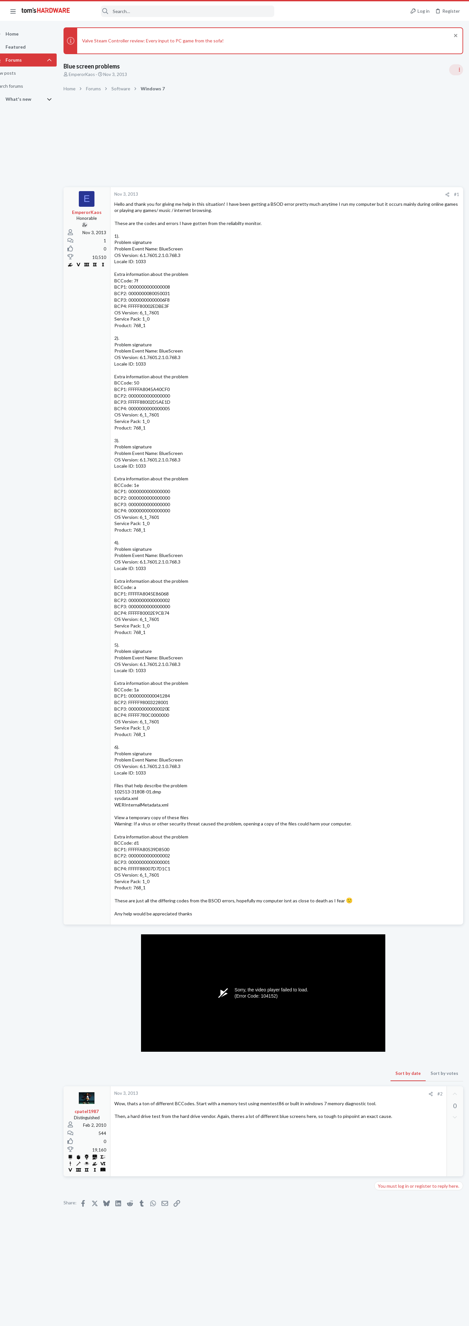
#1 (351, 194)
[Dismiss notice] (454, 36)
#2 (335, 1106)
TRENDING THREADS (386, 386)
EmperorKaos (93, 74)
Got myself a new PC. (408, 821)
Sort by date (303, 1086)
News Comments (393, 443)
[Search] (176, 11)
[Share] (342, 194)
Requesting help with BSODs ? (418, 764)
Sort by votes (339, 1086)
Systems (384, 474)
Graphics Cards (391, 808)
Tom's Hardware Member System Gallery (418, 457)
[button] (13, 11)
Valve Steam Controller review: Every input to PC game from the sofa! (164, 40)
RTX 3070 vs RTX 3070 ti (412, 942)
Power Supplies (391, 897)
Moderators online (388, 971)
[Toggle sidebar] (455, 69)
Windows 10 (389, 776)
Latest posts (380, 750)
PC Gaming (387, 569)
